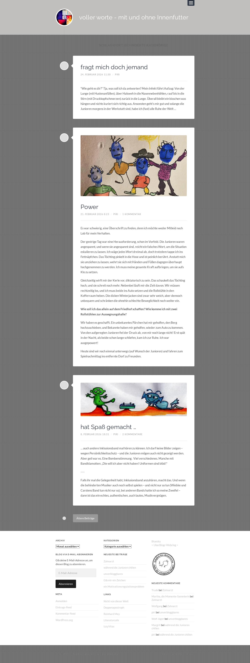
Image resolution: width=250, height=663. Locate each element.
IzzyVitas (109, 626)
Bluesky (156, 541)
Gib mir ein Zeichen (115, 580)
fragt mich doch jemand (115, 67)
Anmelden (61, 601)
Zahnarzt (109, 561)
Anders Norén (180, 653)
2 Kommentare (132, 434)
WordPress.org (64, 620)
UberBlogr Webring (165, 545)
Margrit (156, 625)
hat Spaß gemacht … (109, 426)
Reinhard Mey (112, 613)
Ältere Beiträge (85, 518)
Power (90, 206)
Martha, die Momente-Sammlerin (170, 596)
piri (117, 74)
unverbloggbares (113, 574)
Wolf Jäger (158, 618)
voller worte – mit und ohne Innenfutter (97, 653)
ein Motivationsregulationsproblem (124, 586)
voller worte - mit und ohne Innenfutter (133, 17)
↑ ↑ (192, 653)
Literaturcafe (111, 620)
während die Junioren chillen (120, 567)
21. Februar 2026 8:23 (95, 214)
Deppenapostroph (114, 607)
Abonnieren (66, 583)
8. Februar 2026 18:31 (95, 434)
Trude (155, 590)
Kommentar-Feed (65, 613)
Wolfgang (157, 606)
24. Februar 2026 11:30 (96, 74)
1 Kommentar (131, 214)
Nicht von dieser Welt (116, 601)
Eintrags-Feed (64, 607)
